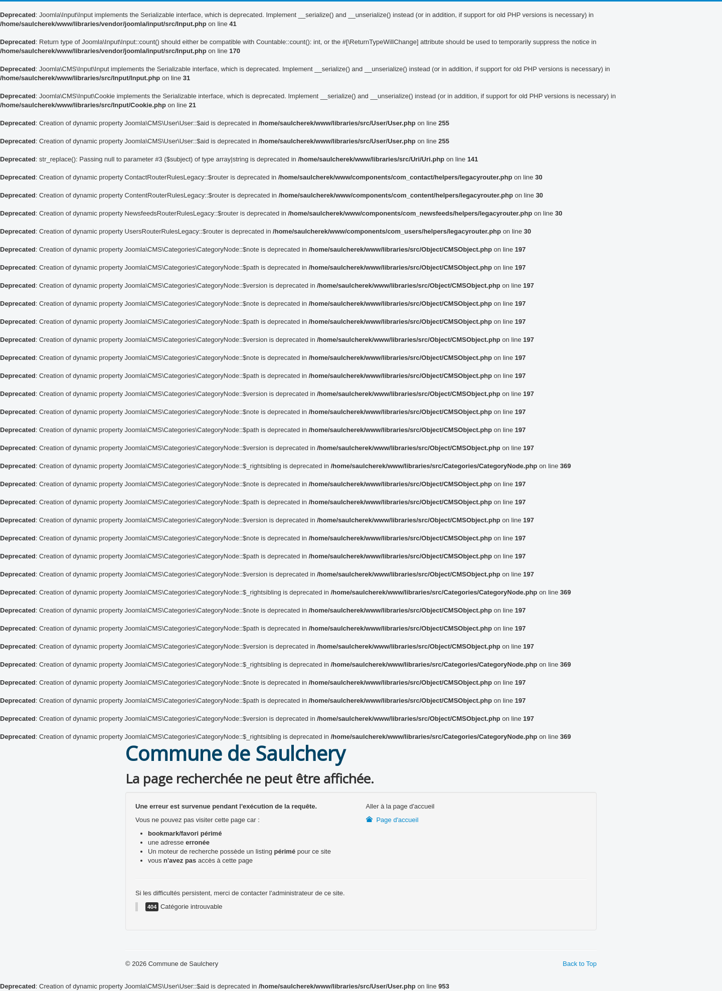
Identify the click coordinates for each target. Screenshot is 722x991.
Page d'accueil (392, 820)
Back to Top (580, 963)
